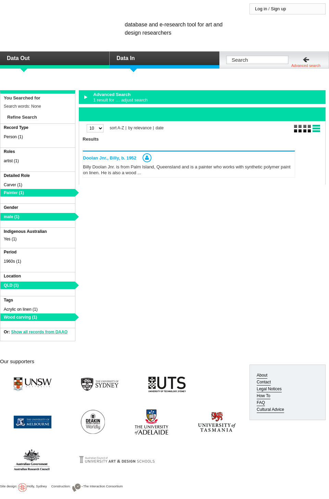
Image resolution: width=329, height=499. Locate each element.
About (262, 375)
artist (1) (11, 160)
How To (263, 395)
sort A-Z (117, 128)
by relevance (139, 128)
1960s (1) (12, 261)
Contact (264, 382)
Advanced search (305, 65)
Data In (126, 58)
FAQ (261, 402)
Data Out (18, 58)
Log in (261, 8)
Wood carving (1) (20, 317)
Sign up (278, 8)
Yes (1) (10, 239)
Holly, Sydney (37, 486)
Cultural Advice (270, 409)
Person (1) (13, 136)
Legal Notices (269, 389)
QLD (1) (11, 285)
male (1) (11, 216)
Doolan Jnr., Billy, (109, 158)
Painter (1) (14, 192)
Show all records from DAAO (39, 332)
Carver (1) (13, 184)
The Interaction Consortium (103, 486)
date (159, 128)
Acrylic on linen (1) (21, 309)
